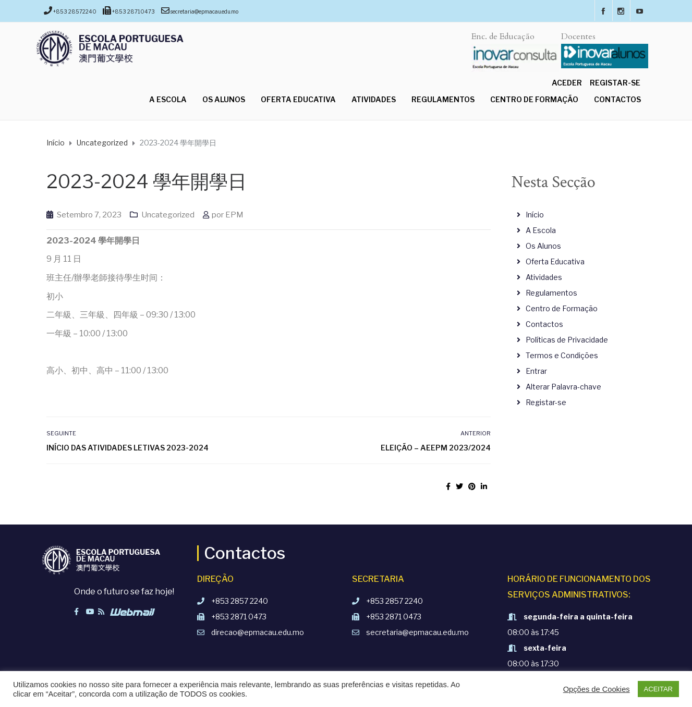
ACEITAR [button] (658, 689)
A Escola (168, 99)
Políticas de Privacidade (567, 339)
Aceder (567, 82)
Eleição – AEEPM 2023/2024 (436, 447)
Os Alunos (223, 99)
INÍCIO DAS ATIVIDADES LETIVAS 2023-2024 (127, 447)
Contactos (617, 99)
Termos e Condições (562, 355)
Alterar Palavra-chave (563, 386)
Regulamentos (443, 99)
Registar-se (615, 82)
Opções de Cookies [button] (596, 689)
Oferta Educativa (298, 99)
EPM (234, 215)
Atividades (373, 99)
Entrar (536, 371)
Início (535, 214)
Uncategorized (168, 215)
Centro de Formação (534, 99)
